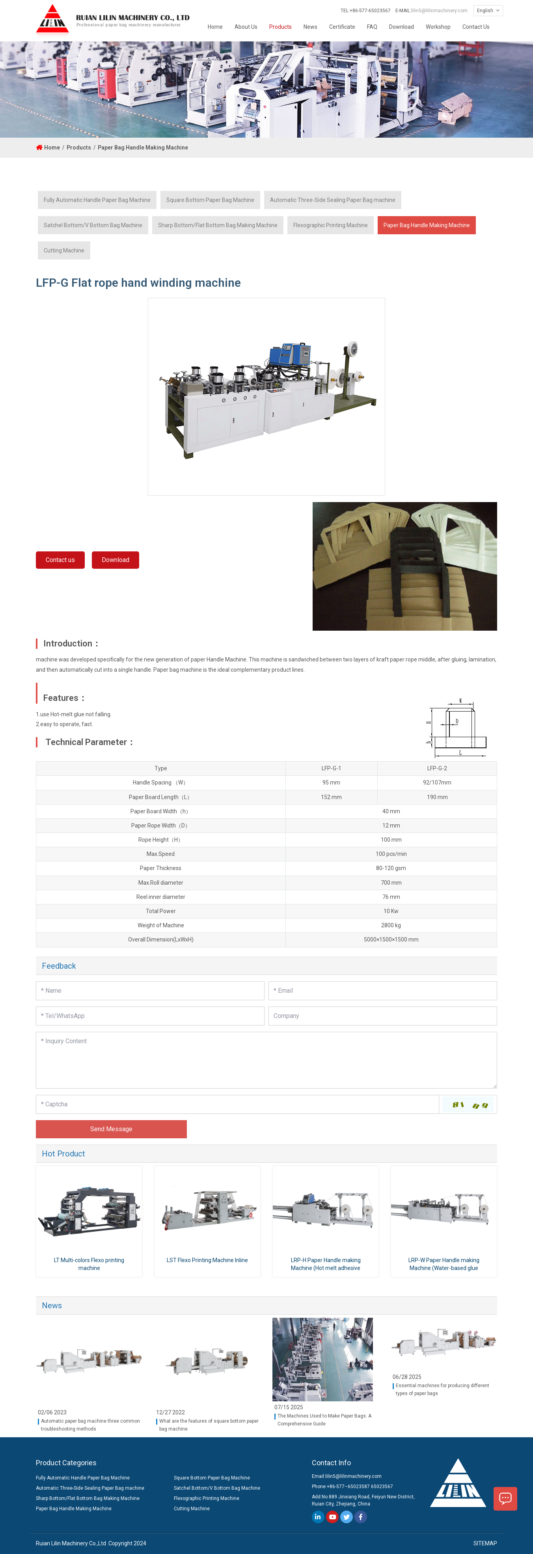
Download (401, 27)
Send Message (111, 1129)
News (310, 27)
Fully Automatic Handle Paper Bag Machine (97, 200)
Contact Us (476, 27)
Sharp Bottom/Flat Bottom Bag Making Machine (218, 225)
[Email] (382, 990)
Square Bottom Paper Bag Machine (210, 200)
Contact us (60, 560)
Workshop (438, 27)
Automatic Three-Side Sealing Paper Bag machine (332, 200)
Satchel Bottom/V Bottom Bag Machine (93, 225)
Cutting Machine (64, 250)
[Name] (150, 990)
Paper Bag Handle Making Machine (143, 147)
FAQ (372, 27)
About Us (246, 27)
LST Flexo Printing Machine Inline (207, 1260)
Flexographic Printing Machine (330, 225)
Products (280, 27)
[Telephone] (150, 1016)
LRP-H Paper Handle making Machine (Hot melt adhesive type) (326, 1267)
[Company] (382, 1016)
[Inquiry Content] (266, 1060)
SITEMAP (485, 1543)
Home (215, 27)
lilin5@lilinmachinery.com (439, 10)
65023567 (382, 1486)
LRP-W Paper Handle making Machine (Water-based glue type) (443, 1267)
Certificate (342, 27)
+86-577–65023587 (348, 1486)
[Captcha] (237, 1104)
